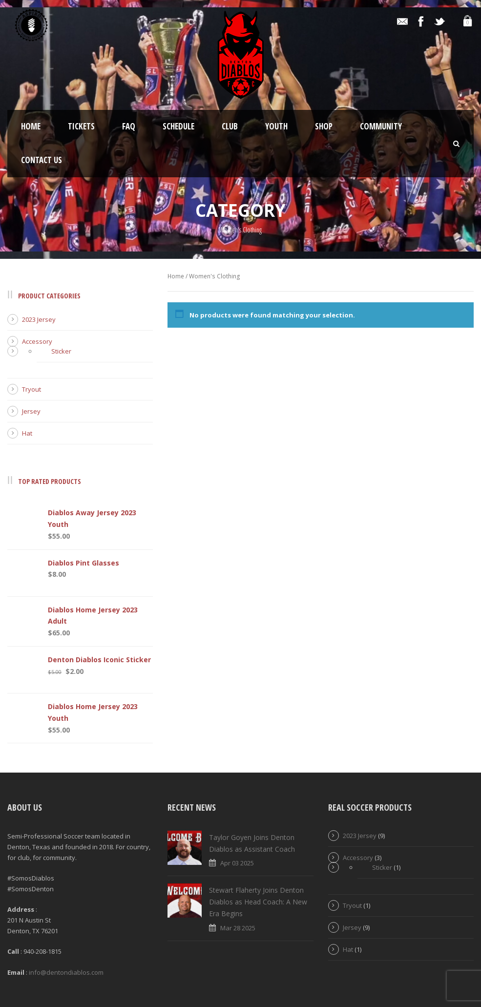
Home (31, 126)
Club (230, 126)
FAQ (128, 126)
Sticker (61, 351)
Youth (276, 126)
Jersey (31, 411)
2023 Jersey (39, 319)
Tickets (81, 126)
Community (381, 126)
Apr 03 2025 (237, 863)
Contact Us (41, 160)
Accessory (37, 341)
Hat (27, 433)
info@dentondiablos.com (66, 972)
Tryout (31, 389)
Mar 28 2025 (237, 927)
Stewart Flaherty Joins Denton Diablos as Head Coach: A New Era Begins (258, 901)
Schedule (178, 126)
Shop (324, 126)
